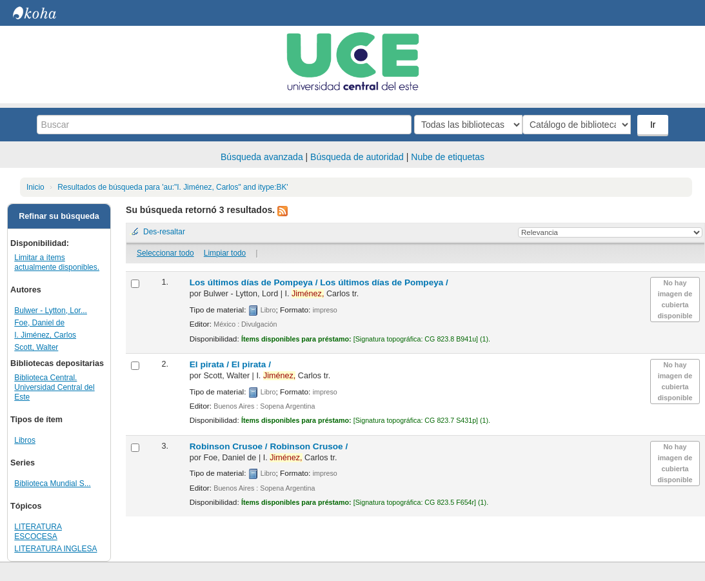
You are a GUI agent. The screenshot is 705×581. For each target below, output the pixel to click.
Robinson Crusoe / (269, 446)
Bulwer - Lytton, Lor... (50, 310)
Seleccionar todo (165, 253)
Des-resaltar (164, 231)
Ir (654, 124)
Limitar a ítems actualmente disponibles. (56, 262)
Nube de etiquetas (447, 157)
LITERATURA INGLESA (55, 548)
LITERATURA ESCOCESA (38, 531)
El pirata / (230, 364)
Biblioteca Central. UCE (45, 13)
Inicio (35, 187)
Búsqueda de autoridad (357, 157)
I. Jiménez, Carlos (45, 335)
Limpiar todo (225, 253)
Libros (24, 440)
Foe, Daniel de (39, 322)
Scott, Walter (36, 347)
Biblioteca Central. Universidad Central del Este (54, 387)
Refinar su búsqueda (59, 216)
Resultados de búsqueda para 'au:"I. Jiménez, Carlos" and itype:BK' (172, 187)
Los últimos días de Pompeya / (319, 282)
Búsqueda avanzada (262, 157)
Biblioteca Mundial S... (52, 483)
